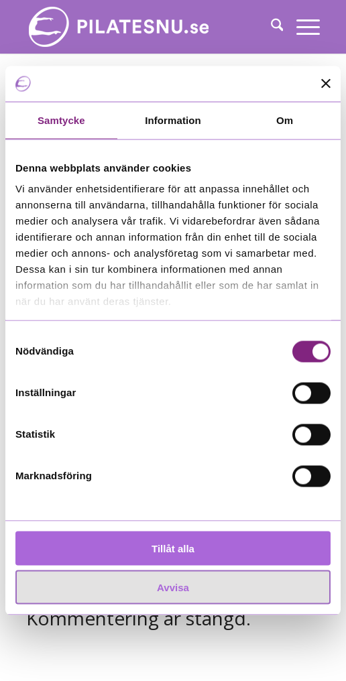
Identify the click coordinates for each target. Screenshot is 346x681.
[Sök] (270, 27)
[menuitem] (270, 27)
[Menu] (301, 27)
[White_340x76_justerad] (144, 27)
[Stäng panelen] (326, 83)
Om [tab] (284, 119)
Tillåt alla (173, 548)
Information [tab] (173, 119)
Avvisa (173, 587)
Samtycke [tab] (61, 119)
